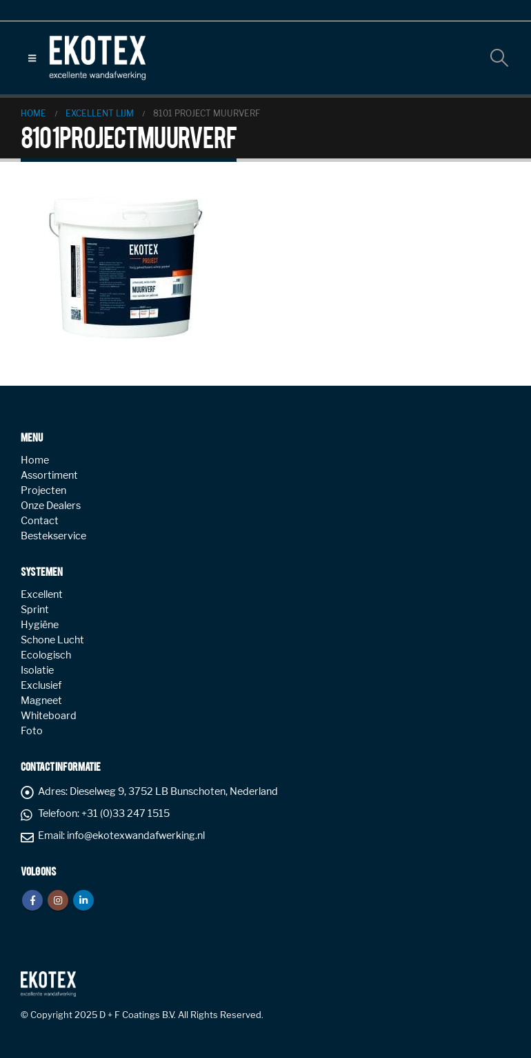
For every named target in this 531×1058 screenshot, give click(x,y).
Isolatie (37, 670)
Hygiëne (40, 625)
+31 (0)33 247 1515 (125, 813)
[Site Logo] (97, 58)
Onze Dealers (51, 505)
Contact (40, 521)
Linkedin (83, 900)
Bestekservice (53, 536)
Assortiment (49, 475)
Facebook (32, 900)
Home (35, 460)
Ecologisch (46, 655)
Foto (32, 731)
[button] (32, 58)
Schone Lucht (52, 640)
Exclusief (41, 685)
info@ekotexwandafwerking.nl (136, 835)
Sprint (35, 609)
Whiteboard (49, 715)
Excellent (42, 594)
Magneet (41, 700)
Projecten (43, 490)
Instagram (58, 900)
